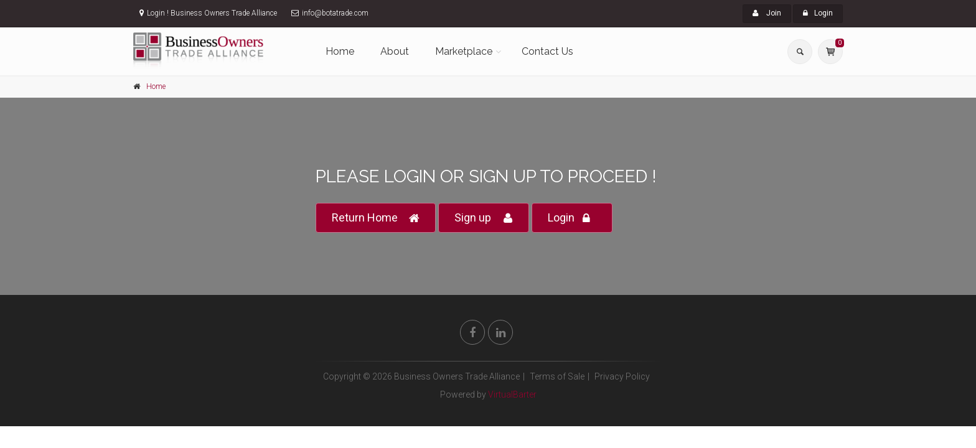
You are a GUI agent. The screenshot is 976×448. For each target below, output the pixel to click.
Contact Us (547, 51)
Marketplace (463, 51)
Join (767, 13)
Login (818, 13)
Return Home (376, 218)
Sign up (483, 218)
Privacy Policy (622, 376)
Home (340, 51)
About (394, 51)
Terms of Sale (557, 376)
